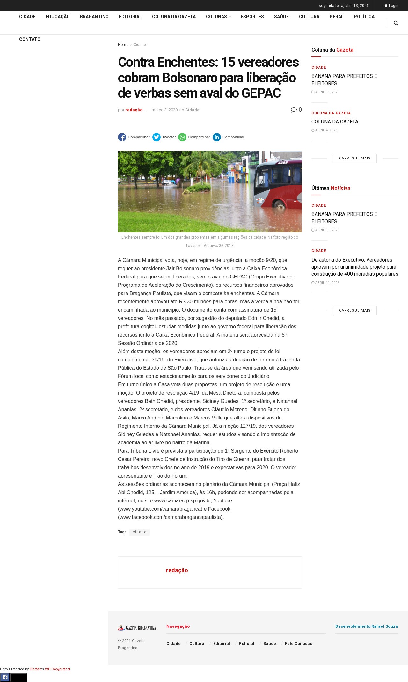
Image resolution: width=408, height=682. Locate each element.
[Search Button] (95, 382)
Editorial (15, 224)
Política (14, 297)
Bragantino (18, 249)
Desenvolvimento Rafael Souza (366, 626)
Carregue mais (54, 150)
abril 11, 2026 (325, 92)
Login (391, 6)
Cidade (14, 200)
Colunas (216, 16)
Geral (12, 322)
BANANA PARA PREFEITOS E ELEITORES (52, 63)
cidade (140, 532)
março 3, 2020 (165, 109)
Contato (29, 39)
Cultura (14, 273)
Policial (14, 285)
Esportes (16, 261)
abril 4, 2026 (324, 130)
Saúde (13, 310)
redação (133, 109)
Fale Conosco (21, 334)
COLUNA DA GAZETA (334, 122)
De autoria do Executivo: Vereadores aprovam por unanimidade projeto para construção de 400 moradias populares (50, 79)
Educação (16, 212)
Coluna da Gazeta (25, 237)
